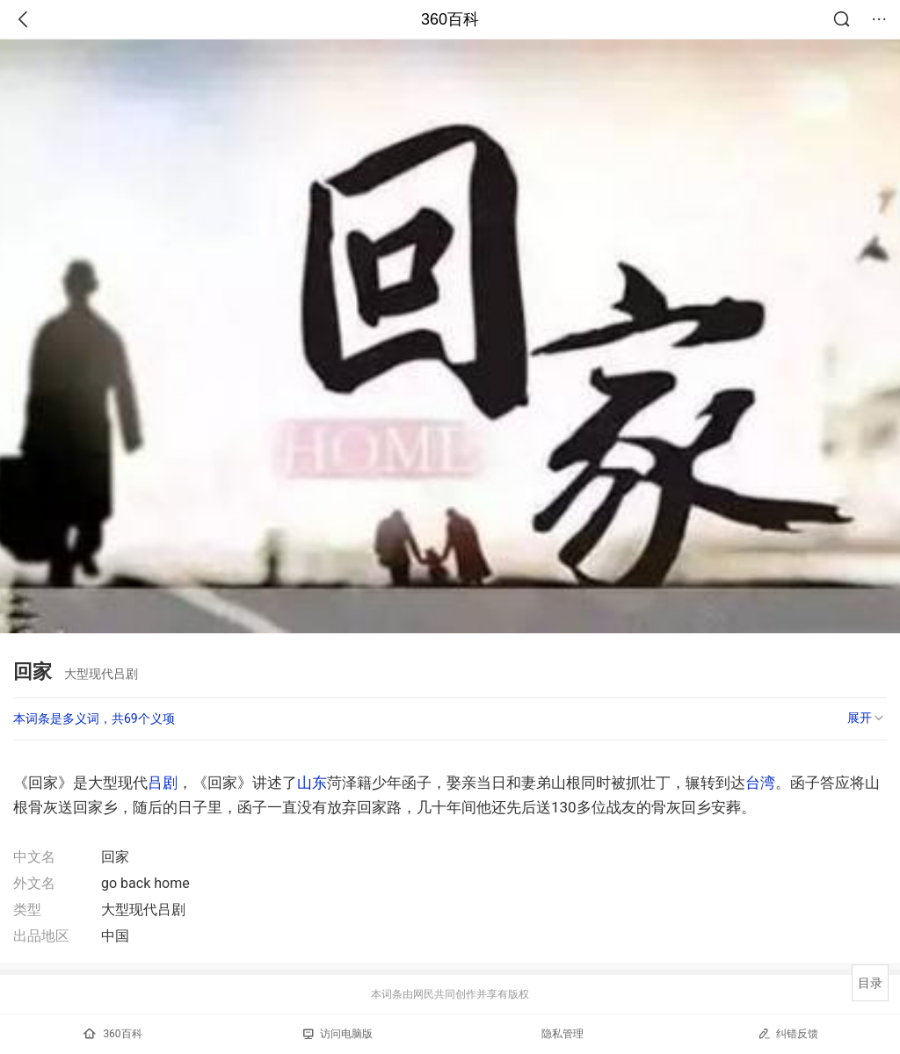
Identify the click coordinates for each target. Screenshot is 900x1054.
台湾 (760, 782)
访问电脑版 (338, 1034)
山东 (312, 782)
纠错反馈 (788, 1033)
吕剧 (163, 782)
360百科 (450, 19)
